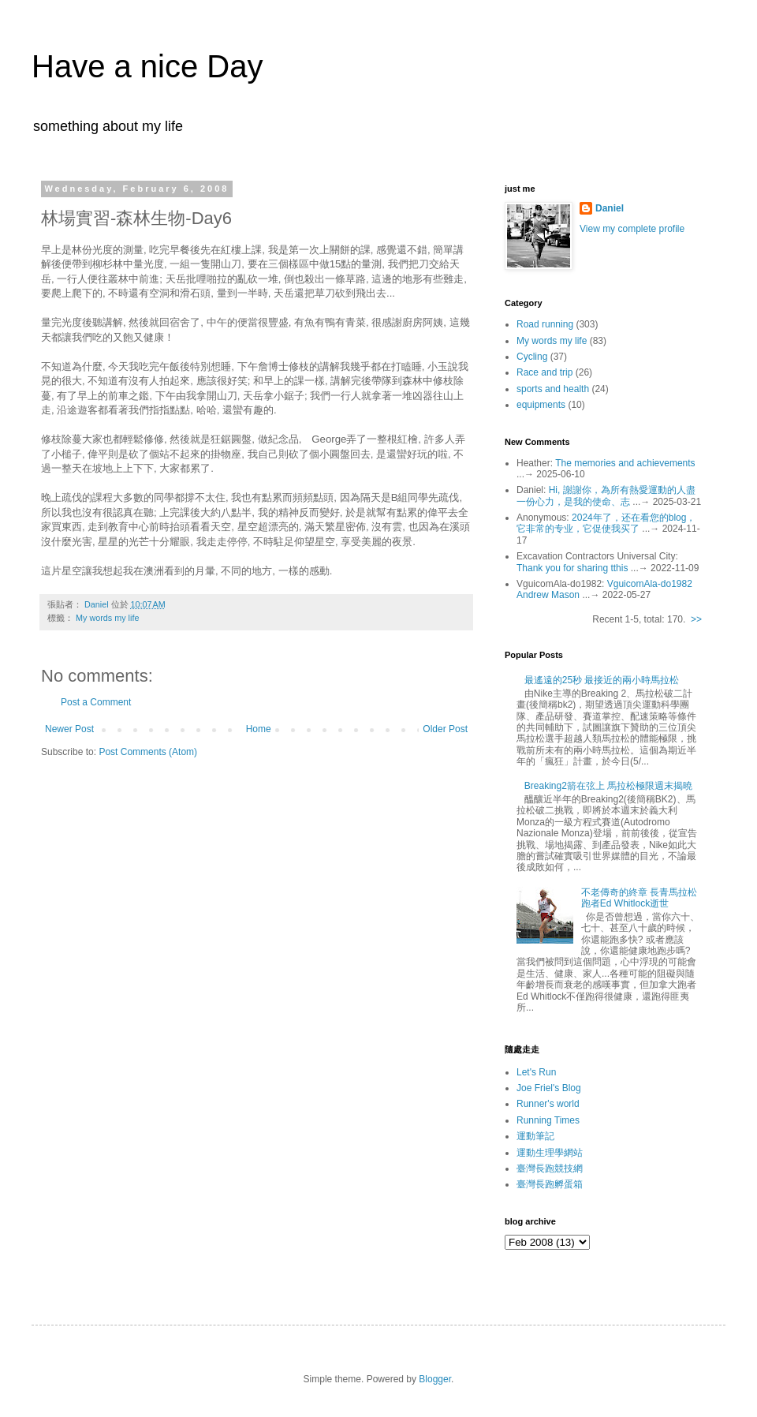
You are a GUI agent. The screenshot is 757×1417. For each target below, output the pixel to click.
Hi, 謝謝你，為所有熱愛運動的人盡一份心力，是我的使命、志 (605, 495)
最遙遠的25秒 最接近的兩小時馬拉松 (602, 680)
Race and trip (544, 372)
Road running (544, 324)
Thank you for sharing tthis (572, 568)
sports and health (552, 388)
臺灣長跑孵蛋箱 (549, 1184)
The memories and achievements (625, 463)
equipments (540, 404)
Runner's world (548, 1103)
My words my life (107, 618)
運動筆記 (535, 1136)
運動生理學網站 (549, 1152)
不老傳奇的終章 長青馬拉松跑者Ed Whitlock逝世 (639, 898)
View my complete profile (632, 228)
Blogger (435, 1379)
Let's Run (536, 1072)
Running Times (548, 1120)
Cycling (531, 356)
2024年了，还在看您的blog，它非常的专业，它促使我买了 (605, 523)
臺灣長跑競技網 (549, 1168)
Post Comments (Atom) (148, 751)
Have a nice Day (147, 66)
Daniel (609, 208)
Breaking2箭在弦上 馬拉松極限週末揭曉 (608, 785)
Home (258, 729)
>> (696, 619)
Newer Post (69, 729)
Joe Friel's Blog (548, 1088)
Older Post (445, 729)
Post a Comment (96, 702)
